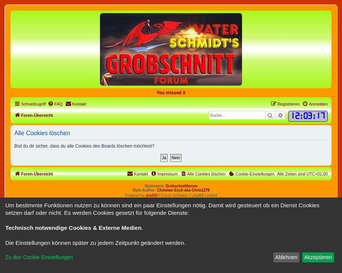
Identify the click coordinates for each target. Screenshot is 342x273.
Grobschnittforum (182, 186)
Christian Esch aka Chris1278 (183, 190)
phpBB (151, 195)
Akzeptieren (318, 257)
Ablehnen (286, 257)
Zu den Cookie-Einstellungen (39, 257)
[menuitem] (55, 104)
